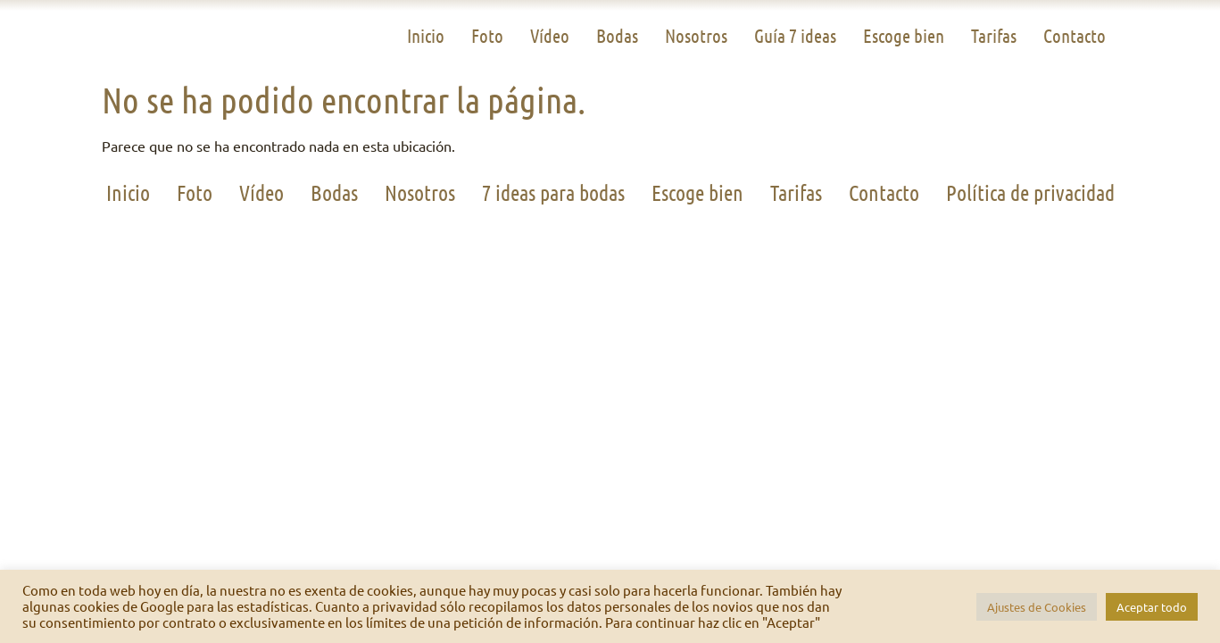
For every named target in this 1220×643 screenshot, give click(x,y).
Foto (487, 35)
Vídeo (549, 35)
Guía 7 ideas (795, 35)
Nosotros (696, 35)
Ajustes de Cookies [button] (1036, 606)
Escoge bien (903, 35)
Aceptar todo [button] (1151, 606)
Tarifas (994, 35)
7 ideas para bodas (553, 192)
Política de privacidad (1030, 192)
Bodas (617, 35)
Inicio (425, 35)
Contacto (1074, 35)
